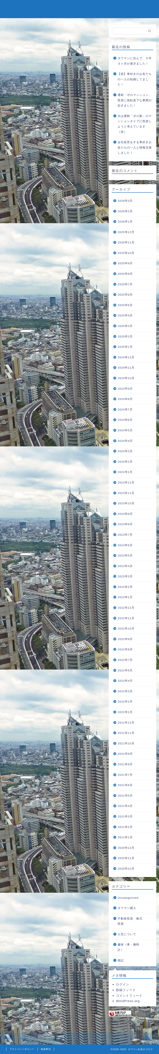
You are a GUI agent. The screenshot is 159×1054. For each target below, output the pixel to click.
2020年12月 (126, 847)
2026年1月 (125, 221)
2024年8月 (125, 399)
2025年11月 (126, 242)
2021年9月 (125, 753)
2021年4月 (125, 806)
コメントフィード (129, 995)
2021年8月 (125, 764)
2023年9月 (125, 513)
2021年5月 (125, 795)
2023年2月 (125, 586)
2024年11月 (126, 367)
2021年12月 (126, 722)
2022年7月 (125, 659)
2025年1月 (125, 346)
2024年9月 (125, 388)
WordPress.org (128, 1001)
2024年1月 (125, 472)
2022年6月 (125, 670)
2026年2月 (125, 211)
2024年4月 (125, 440)
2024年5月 (125, 430)
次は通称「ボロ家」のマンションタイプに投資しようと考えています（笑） (135, 123)
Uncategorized (128, 897)
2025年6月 (125, 294)
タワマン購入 (127, 908)
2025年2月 (125, 336)
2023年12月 (126, 482)
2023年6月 (125, 545)
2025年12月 (126, 232)
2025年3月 (125, 326)
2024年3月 (125, 451)
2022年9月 (125, 639)
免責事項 (46, 1049)
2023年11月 (126, 493)
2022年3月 (125, 691)
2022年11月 (126, 618)
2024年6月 (125, 419)
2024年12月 (126, 357)
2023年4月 (125, 566)
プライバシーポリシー (22, 1049)
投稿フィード (126, 990)
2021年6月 (125, 785)
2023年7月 (125, 534)
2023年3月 (125, 576)
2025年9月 (125, 263)
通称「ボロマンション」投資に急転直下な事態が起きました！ (135, 100)
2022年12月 (126, 607)
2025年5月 (125, 305)
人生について (127, 934)
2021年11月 (126, 732)
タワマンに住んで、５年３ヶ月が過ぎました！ (135, 61)
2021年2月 (125, 827)
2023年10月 (126, 503)
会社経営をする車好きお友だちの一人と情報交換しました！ (135, 147)
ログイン (122, 984)
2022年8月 (125, 649)
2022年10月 (126, 628)
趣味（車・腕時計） (128, 947)
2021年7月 (125, 774)
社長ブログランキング (122, 1021)
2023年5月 (125, 555)
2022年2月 (125, 701)
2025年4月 (125, 315)
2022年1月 (125, 712)
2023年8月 (125, 524)
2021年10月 (126, 743)
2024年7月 (125, 409)
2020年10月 (126, 868)
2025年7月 (125, 284)
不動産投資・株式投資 (130, 921)
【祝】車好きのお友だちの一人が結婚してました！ (135, 79)
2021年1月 (125, 837)
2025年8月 (125, 273)
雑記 (121, 960)
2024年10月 (126, 378)
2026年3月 (125, 200)
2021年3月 (125, 816)
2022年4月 (125, 680)
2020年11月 (126, 858)
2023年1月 (125, 597)
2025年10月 (126, 253)
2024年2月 (125, 461)
